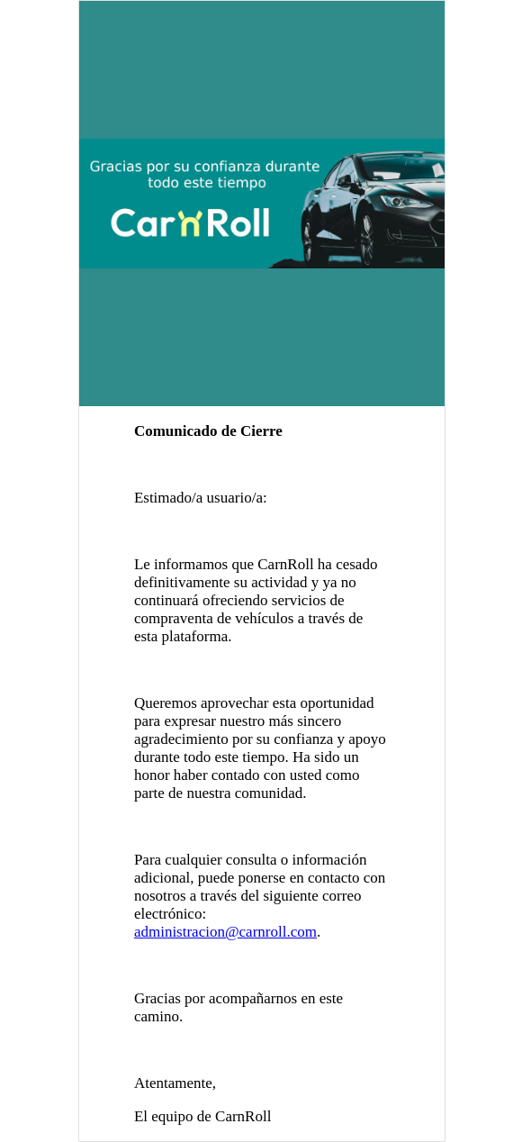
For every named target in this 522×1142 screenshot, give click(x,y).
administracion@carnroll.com (225, 931)
